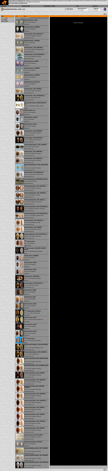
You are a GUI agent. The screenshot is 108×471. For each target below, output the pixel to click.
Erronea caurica (31, 241)
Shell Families (47, 6)
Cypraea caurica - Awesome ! (34, 311)
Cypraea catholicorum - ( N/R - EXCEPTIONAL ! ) (36, 234)
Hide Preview (70, 8)
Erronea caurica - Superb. (30, 262)
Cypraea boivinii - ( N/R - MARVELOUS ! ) (34, 172)
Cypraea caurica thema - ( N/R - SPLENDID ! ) (35, 421)
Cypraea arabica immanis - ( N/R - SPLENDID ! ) (35, 144)
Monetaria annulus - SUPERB (31, 61)
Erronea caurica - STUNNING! (31, 255)
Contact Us (95, 6)
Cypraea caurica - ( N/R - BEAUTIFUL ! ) (33, 283)
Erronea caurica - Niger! (30, 296)
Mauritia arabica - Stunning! (31, 117)
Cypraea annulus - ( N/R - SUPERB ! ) (33, 88)
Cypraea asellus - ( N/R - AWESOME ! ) (33, 151)
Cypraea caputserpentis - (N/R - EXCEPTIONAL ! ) (36, 206)
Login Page (3, 6)
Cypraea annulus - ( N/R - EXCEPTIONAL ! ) (34, 54)
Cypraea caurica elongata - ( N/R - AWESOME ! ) (35, 352)
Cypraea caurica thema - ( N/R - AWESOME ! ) (35, 379)
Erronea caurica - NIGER (30, 290)
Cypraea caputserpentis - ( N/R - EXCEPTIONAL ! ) (36, 213)
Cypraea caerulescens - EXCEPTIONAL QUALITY (36, 179)
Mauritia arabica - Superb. (30, 124)
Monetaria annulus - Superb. (31, 20)
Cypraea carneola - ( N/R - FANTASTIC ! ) (34, 220)
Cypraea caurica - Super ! (30, 317)
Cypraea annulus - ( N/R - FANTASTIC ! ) (33, 33)
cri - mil (4, 19)
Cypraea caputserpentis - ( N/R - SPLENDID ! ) (35, 186)
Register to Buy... (26, 6)
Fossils (53, 6)
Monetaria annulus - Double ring (32, 81)
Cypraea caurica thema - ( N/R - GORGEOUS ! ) (35, 400)
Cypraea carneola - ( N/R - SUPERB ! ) (33, 227)
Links (77, 6)
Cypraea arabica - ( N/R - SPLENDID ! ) (33, 130)
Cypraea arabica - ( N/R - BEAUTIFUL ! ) (33, 137)
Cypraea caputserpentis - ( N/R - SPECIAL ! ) (35, 199)
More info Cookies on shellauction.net (18, 3)
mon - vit (4, 21)
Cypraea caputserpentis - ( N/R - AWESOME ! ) (35, 192)
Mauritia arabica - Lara (29, 110)
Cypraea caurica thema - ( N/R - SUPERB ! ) (34, 372)
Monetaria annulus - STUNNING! (32, 26)
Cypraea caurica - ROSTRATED (31, 276)
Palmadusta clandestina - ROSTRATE (33, 441)
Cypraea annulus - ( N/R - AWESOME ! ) (33, 47)
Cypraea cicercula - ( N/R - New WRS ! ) (33, 434)
